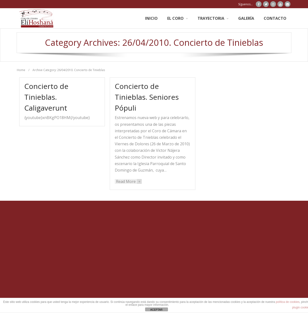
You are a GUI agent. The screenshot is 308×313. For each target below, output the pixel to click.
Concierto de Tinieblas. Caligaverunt (46, 97)
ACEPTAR (156, 309)
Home (21, 70)
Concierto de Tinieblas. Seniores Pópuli (147, 97)
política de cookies (288, 302)
